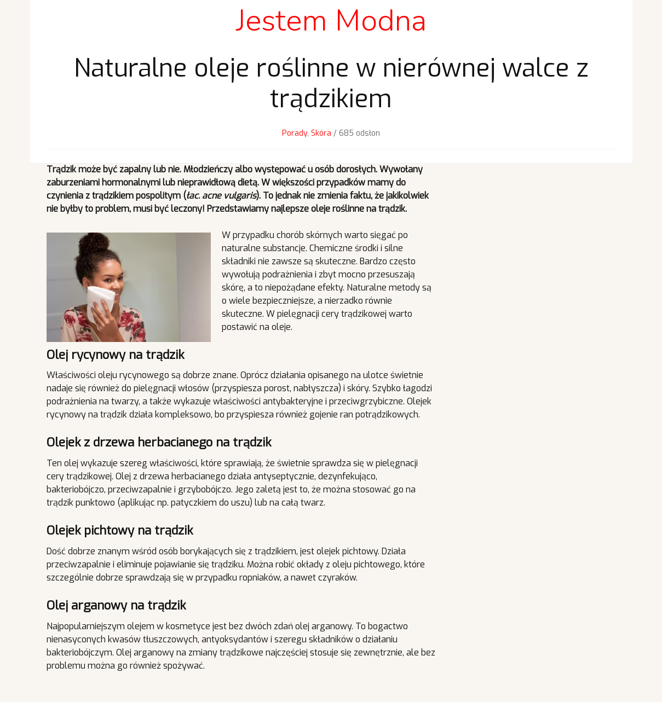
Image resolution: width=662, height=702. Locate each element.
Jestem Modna (331, 20)
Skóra (321, 133)
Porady (294, 133)
